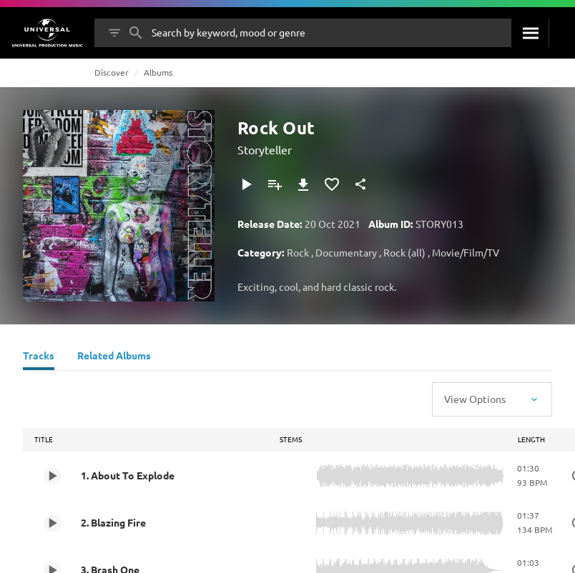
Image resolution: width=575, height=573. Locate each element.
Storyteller (264, 149)
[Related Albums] (114, 357)
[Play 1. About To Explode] (52, 476)
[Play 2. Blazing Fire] (52, 523)
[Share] (360, 184)
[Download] (303, 184)
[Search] (530, 33)
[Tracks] (38, 357)
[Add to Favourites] (331, 184)
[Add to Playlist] (274, 184)
